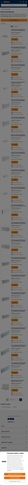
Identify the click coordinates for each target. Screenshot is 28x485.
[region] (14, 468)
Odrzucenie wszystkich (15, 477)
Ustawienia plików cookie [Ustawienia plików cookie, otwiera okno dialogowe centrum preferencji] (14, 481)
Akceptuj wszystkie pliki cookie (15, 474)
